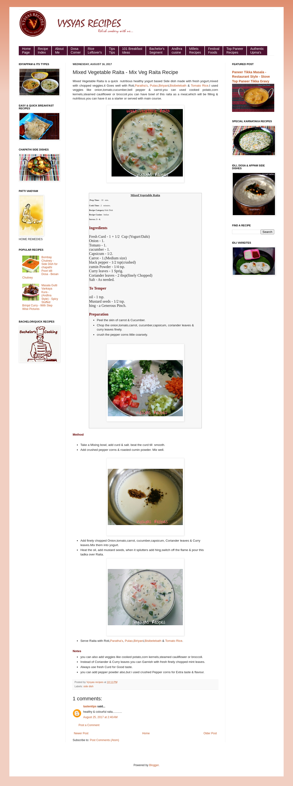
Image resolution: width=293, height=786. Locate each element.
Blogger (154, 765)
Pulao (154, 85)
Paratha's (141, 85)
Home (146, 733)
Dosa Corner (76, 50)
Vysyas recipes (95, 682)
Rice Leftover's (95, 50)
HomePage (26, 50)
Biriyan (163, 85)
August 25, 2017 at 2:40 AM (100, 717)
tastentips (90, 706)
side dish (88, 686)
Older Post (210, 733)
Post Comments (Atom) (104, 740)
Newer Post (81, 733)
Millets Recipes (195, 50)
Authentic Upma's (257, 50)
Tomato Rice (199, 85)
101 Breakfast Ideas (132, 50)
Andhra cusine (177, 50)
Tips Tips (112, 50)
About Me (59, 50)
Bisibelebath (178, 85)
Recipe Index (43, 50)
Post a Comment (89, 725)
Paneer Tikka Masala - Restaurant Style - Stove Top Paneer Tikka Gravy (251, 76)
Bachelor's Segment (157, 50)
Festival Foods (213, 50)
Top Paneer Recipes (234, 50)
